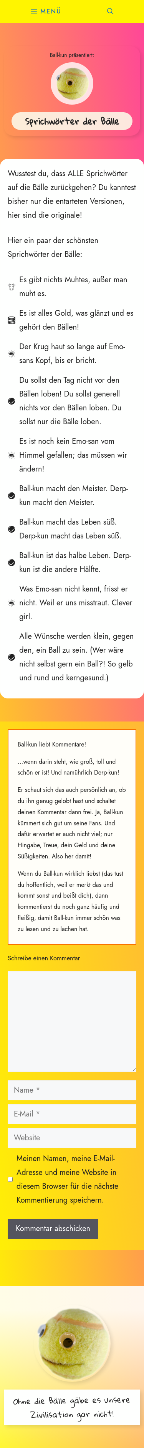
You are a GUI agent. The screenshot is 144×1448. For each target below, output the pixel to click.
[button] (110, 11)
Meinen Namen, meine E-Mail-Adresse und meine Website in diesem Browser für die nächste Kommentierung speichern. (67, 1179)
